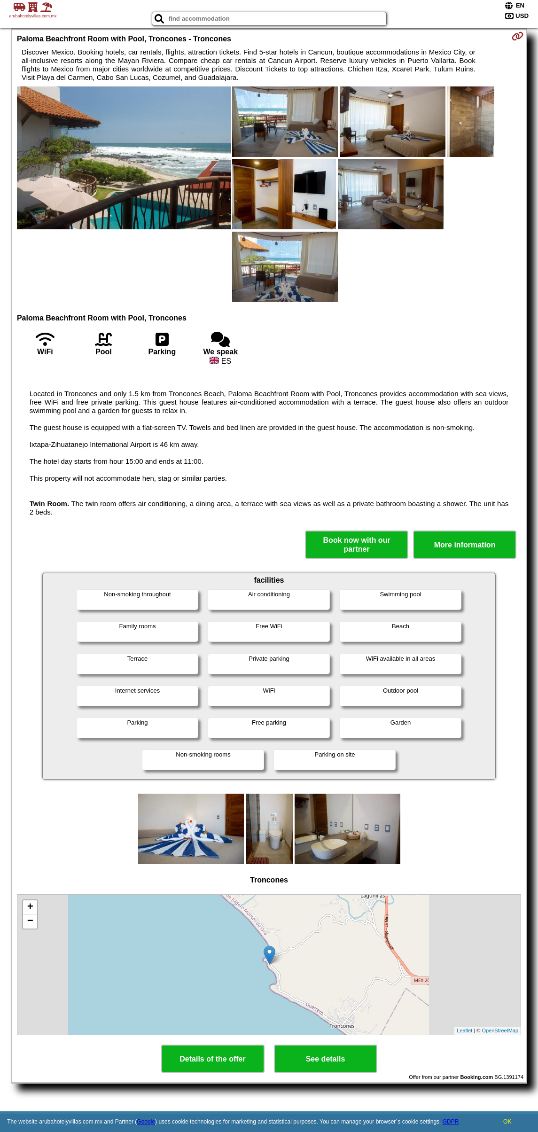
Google (146, 1121)
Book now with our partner (356, 544)
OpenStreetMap (500, 1030)
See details (325, 1059)
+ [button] (30, 907)
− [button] (30, 921)
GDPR (451, 1121)
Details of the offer (212, 1059)
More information (465, 545)
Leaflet (464, 1030)
